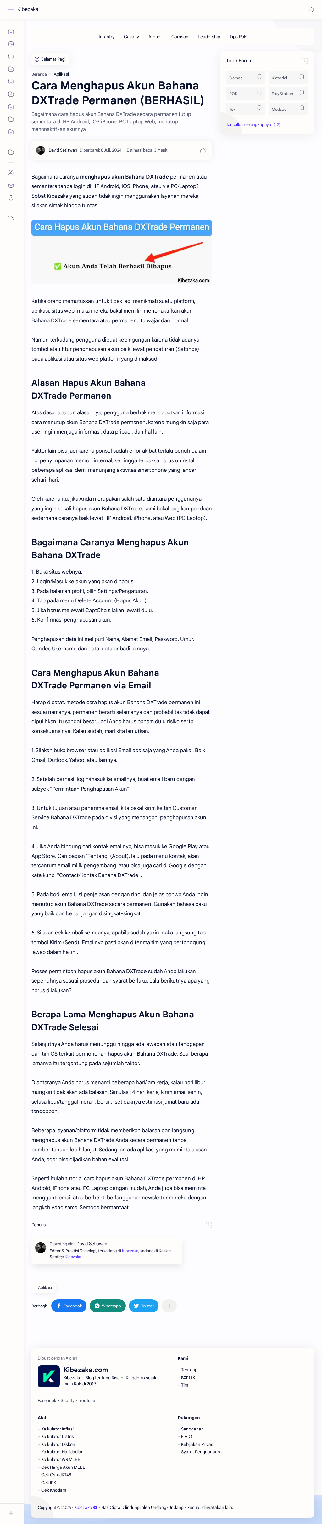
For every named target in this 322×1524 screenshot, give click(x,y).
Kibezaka (27, 9)
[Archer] (155, 36)
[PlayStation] (288, 93)
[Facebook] (47, 1400)
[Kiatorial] (288, 77)
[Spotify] (68, 1400)
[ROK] (245, 93)
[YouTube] (87, 1400)
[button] (311, 9)
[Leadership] (209, 36)
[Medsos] (288, 109)
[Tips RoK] (238, 36)
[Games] (245, 77)
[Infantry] (106, 36)
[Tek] (245, 109)
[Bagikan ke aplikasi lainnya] (169, 1305)
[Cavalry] (131, 36)
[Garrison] (179, 36)
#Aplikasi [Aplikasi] (43, 1287)
